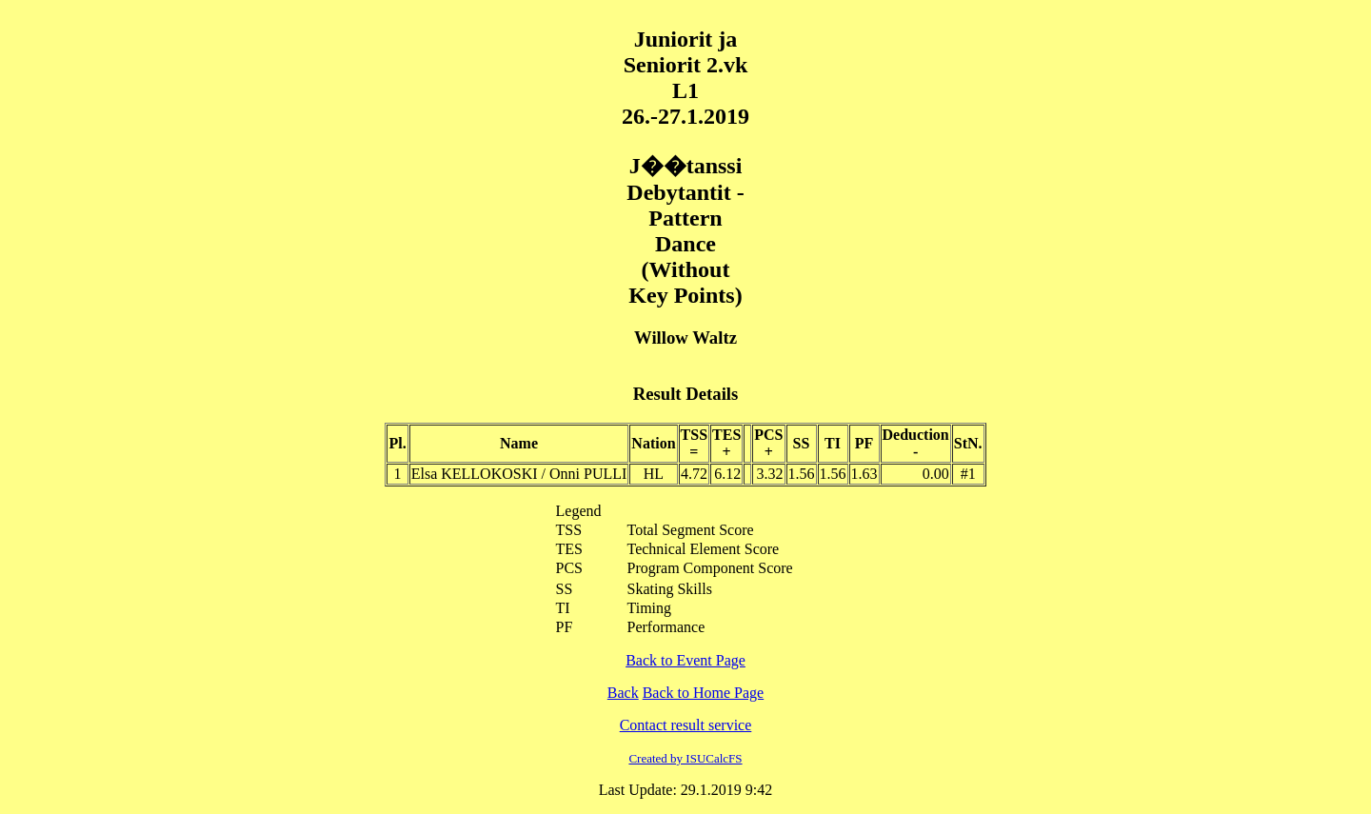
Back (623, 693)
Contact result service (686, 725)
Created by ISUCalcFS (685, 758)
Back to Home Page (704, 693)
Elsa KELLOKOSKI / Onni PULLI (519, 474)
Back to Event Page (685, 660)
